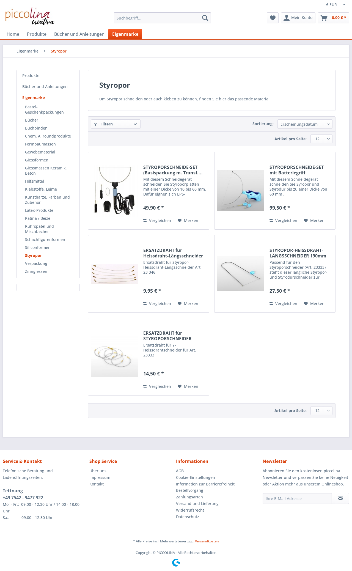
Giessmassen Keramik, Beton (46, 170)
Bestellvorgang (189, 490)
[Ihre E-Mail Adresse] (297, 498)
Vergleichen (157, 220)
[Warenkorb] (333, 17)
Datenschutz (187, 516)
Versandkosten (207, 541)
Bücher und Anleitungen (45, 86)
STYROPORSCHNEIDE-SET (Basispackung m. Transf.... (173, 169)
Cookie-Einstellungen (195, 477)
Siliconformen (38, 247)
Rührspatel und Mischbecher (39, 229)
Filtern (103, 124)
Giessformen (36, 160)
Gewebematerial (40, 152)
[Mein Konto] (298, 17)
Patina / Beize (37, 218)
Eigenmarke (33, 97)
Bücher (31, 120)
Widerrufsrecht (190, 510)
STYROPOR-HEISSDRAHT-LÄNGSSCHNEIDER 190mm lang (298, 253)
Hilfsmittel (34, 181)
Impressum (99, 477)
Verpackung (36, 263)
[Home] (13, 34)
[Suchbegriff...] (162, 17)
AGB (180, 470)
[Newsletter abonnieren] (340, 498)
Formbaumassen (40, 144)
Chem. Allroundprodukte (48, 136)
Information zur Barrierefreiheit (205, 484)
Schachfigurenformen (45, 239)
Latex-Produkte (39, 210)
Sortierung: (263, 123)
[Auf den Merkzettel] (188, 220)
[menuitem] (162, 20)
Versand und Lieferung (197, 503)
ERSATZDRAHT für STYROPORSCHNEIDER (167, 335)
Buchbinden (36, 128)
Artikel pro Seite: (290, 138)
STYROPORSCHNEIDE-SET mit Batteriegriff (297, 169)
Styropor (33, 255)
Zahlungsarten (189, 496)
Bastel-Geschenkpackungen (44, 109)
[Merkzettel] (273, 17)
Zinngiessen (36, 271)
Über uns (97, 470)
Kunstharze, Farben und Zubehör (47, 199)
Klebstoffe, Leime (41, 189)
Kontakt (96, 484)
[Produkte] (36, 34)
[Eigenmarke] (125, 34)
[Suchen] (205, 17)
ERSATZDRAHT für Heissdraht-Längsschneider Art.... (173, 253)
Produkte (30, 75)
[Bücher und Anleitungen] (79, 34)
